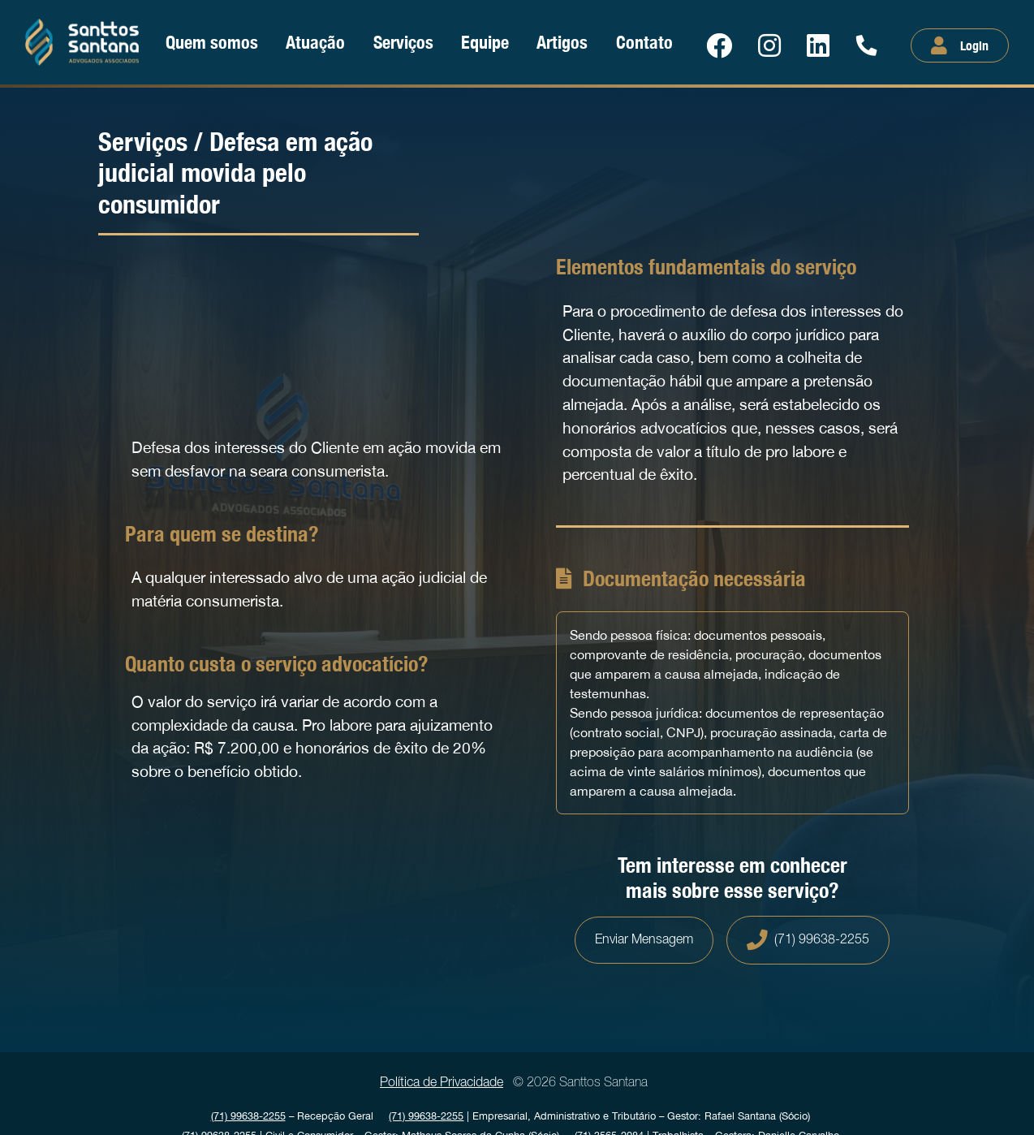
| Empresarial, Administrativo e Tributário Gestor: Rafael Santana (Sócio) (599, 1116)
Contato (644, 42)
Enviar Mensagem (644, 940)
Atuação (315, 42)
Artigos (562, 42)
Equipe (485, 42)
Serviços (403, 42)
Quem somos (212, 42)
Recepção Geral (292, 1116)
